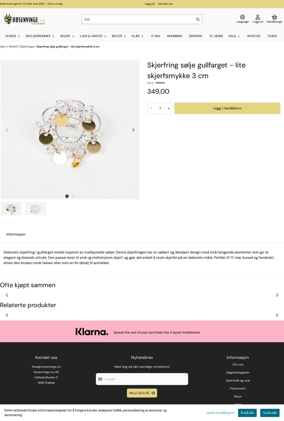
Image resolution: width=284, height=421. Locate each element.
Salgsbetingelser (238, 372)
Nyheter (253, 36)
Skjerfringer (27, 46)
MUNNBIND (174, 36)
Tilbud (272, 36)
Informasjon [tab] (15, 234)
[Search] (197, 19)
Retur (238, 396)
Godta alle (270, 413)
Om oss (238, 364)
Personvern (238, 388)
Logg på (150, 4)
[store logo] (24, 19)
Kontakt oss (165, 4)
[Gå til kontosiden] (257, 19)
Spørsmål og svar (238, 380)
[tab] (67, 196)
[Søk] (142, 19)
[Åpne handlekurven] (274, 19)
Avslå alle (247, 413)
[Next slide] (133, 129)
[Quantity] (160, 108)
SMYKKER (195, 36)
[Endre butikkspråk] (242, 19)
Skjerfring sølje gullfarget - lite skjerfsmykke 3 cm (68, 46)
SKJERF (13, 46)
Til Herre (216, 36)
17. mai (155, 36)
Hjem (3, 46)
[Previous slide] (7, 129)
